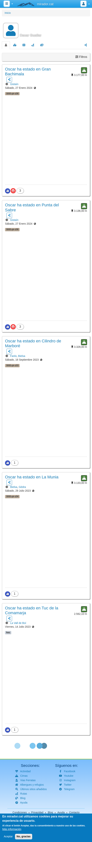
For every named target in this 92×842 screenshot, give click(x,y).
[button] (46, 28)
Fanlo (13, 355)
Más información (11, 829)
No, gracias (24, 836)
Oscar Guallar (30, 35)
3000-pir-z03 (12, 365)
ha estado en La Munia (31, 477)
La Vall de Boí (18, 622)
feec (8, 632)
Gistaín (14, 84)
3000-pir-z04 (12, 496)
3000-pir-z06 (12, 93)
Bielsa (21, 355)
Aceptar (8, 836)
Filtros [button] (81, 56)
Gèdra (22, 486)
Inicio (8, 12)
